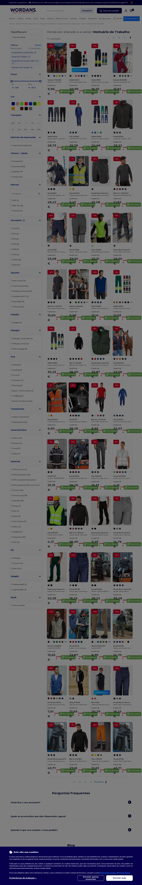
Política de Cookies (108, 873)
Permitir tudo (119, 878)
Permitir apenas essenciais (91, 878)
